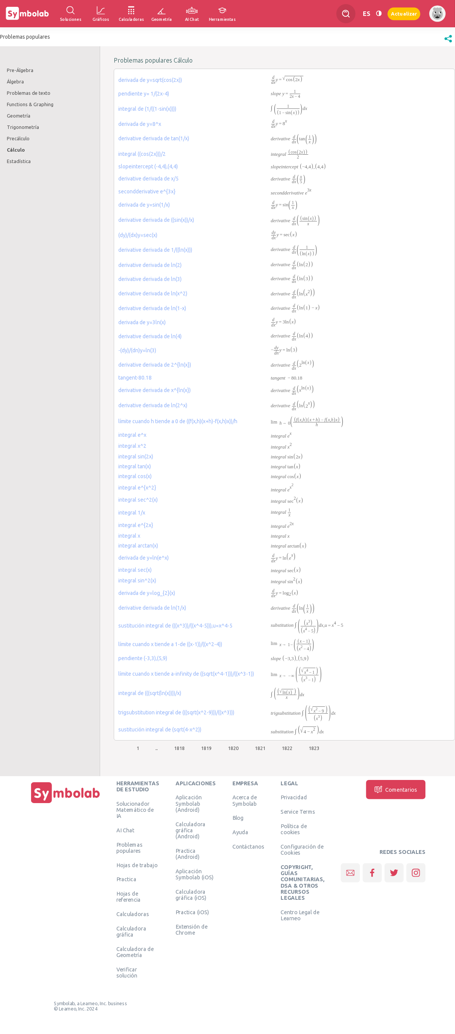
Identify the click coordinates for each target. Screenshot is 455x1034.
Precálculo (18, 138)
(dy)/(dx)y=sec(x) (137, 235)
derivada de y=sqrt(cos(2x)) (150, 80)
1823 (314, 748)
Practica (126, 879)
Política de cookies (293, 829)
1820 (233, 748)
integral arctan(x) (138, 546)
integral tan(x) (134, 466)
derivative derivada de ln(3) (150, 279)
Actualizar (404, 13)
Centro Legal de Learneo (300, 915)
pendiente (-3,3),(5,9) (142, 658)
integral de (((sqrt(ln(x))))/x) (149, 693)
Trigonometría (23, 127)
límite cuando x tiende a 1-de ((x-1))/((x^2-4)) (170, 644)
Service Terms (298, 812)
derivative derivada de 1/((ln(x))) (155, 250)
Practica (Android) (187, 853)
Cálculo (16, 149)
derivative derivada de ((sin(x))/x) (156, 220)
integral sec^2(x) (138, 500)
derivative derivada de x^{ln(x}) (154, 390)
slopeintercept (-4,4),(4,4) (148, 166)
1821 (260, 748)
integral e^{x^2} (137, 488)
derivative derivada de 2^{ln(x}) (154, 365)
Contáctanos (248, 846)
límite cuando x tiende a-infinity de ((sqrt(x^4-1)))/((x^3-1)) (186, 674)
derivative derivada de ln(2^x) (152, 405)
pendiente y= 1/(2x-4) (143, 94)
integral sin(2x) (135, 456)
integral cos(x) (135, 476)
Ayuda (240, 832)
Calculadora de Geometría (135, 952)
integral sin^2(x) (137, 580)
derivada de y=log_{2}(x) (146, 593)
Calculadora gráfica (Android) (191, 830)
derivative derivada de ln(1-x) (152, 308)
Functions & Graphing (30, 104)
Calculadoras (132, 914)
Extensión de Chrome (191, 929)
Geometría (18, 115)
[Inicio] (65, 803)
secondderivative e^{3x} (147, 191)
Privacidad (294, 797)
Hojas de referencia (128, 897)
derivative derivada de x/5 (148, 179)
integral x (129, 536)
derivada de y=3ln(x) (142, 322)
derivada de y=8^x (139, 124)
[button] (448, 42)
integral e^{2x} (135, 525)
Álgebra (15, 81)
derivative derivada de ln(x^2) (152, 293)
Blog (238, 818)
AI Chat (125, 830)
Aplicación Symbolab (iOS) (194, 874)
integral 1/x (131, 513)
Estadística (19, 161)
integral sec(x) (135, 570)
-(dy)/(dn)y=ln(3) (137, 350)
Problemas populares (129, 847)
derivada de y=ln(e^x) (143, 558)
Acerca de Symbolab (244, 800)
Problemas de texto (28, 93)
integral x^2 (132, 446)
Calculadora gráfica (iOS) (191, 894)
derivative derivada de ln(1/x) (152, 608)
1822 (287, 748)
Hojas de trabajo (137, 865)
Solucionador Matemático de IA (135, 809)
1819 (206, 748)
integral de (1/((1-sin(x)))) (147, 109)
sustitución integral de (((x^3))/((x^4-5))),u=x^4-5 (175, 626)
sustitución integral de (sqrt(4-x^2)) (159, 729)
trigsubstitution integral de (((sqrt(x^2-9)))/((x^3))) (176, 712)
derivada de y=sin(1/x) (144, 205)
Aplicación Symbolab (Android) (188, 803)
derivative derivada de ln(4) (150, 336)
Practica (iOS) (192, 912)
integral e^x (132, 435)
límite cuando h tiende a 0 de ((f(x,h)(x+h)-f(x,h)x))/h (177, 421)
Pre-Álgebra (20, 70)
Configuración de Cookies (302, 849)
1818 (179, 748)
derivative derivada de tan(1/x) (153, 138)
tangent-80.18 (135, 378)
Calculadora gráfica (131, 931)
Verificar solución (127, 972)
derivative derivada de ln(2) (150, 265)
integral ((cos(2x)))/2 (142, 154)
